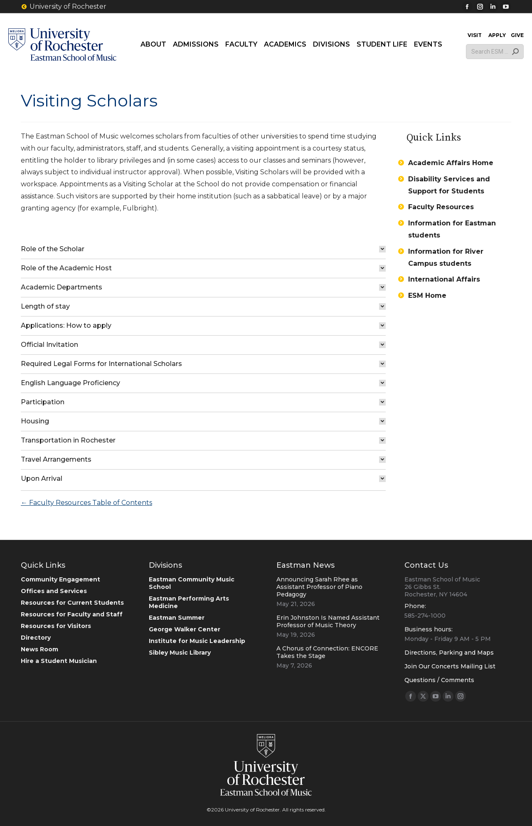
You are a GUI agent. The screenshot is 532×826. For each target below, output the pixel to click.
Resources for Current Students (72, 602)
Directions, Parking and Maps (449, 652)
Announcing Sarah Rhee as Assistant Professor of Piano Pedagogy (319, 587)
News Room (39, 649)
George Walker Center (184, 629)
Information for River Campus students (445, 257)
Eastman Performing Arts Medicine (189, 602)
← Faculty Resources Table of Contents (86, 503)
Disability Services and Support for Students (449, 185)
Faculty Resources (441, 207)
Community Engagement (60, 579)
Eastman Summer (176, 617)
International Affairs (444, 279)
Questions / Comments (439, 680)
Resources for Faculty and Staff (72, 614)
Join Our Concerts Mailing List (449, 666)
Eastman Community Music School (191, 583)
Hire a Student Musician (59, 661)
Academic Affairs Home (450, 163)
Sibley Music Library (180, 652)
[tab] (203, 249)
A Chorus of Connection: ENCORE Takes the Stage (327, 652)
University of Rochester (63, 6)
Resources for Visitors (56, 626)
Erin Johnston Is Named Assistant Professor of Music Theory (327, 621)
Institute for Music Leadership (197, 641)
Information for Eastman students (452, 229)
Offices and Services (54, 591)
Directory (36, 637)
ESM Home (427, 295)
